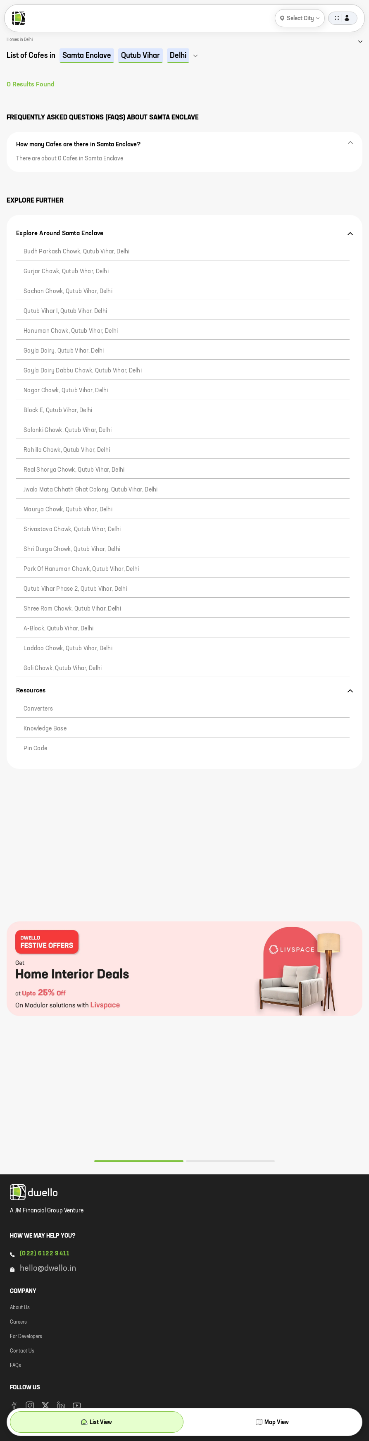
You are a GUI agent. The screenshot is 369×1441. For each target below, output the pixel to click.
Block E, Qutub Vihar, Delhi (58, 410)
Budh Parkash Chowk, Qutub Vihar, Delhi (77, 252)
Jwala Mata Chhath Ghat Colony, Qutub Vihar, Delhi (91, 490)
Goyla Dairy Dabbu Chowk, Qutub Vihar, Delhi (83, 371)
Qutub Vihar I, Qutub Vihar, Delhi (65, 311)
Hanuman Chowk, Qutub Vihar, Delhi (71, 331)
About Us (20, 1307)
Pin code (35, 749)
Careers (18, 1322)
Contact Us (22, 1351)
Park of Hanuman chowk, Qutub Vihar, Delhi (81, 569)
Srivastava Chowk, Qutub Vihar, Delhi (72, 529)
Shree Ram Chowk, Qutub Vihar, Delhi (72, 609)
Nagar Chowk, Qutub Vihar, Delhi (66, 391)
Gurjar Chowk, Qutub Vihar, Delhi (66, 271)
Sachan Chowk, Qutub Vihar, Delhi (68, 291)
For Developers (26, 1336)
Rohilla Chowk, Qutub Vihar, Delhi (67, 450)
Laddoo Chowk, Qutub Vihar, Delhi (68, 648)
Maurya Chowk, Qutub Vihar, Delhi (68, 510)
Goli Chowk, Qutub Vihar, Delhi (63, 668)
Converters (38, 709)
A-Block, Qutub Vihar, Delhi (59, 629)
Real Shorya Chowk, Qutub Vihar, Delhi (74, 470)
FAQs (15, 1365)
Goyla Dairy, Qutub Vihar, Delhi (64, 351)
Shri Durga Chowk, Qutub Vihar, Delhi (72, 549)
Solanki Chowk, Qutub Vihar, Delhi (68, 430)
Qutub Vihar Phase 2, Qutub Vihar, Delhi (75, 589)
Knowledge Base (45, 729)
